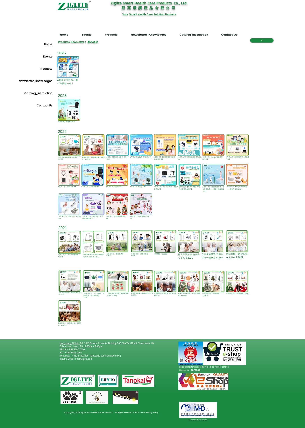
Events (47, 56)
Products (46, 69)
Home (48, 44)
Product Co (108, 412)
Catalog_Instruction (38, 93)
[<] (261, 40)
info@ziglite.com (83, 358)
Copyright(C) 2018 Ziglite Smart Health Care (83, 412)
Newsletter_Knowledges (35, 81)
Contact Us (44, 105)
